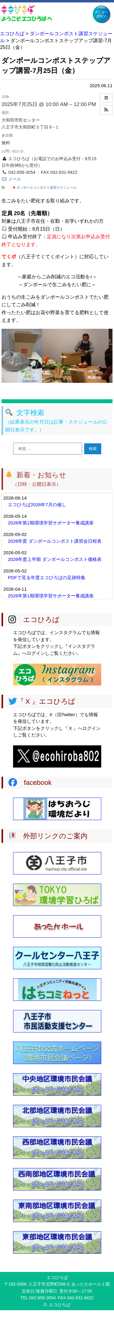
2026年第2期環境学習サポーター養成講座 (51, 522)
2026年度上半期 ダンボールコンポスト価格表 (55, 559)
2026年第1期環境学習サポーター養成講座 (51, 595)
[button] (106, 110)
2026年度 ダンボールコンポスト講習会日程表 (55, 541)
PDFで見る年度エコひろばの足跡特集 (46, 577)
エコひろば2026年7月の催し (37, 504)
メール (11, 179)
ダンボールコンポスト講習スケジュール (45, 187)
